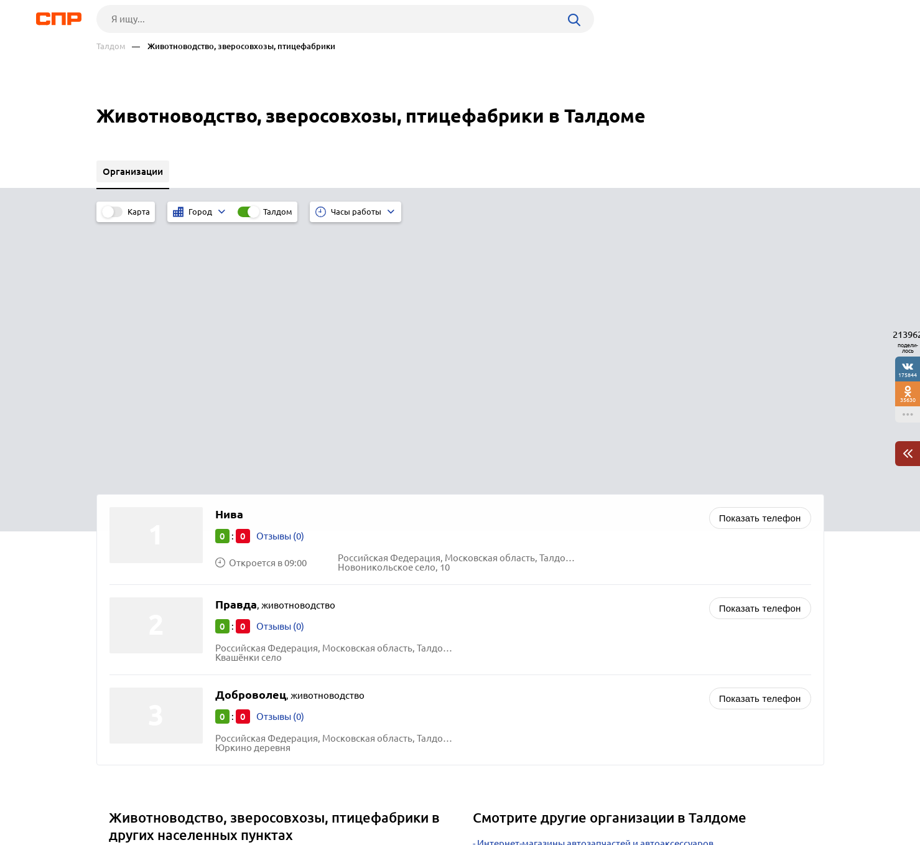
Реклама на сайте (284, 799)
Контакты (375, 799)
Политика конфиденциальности (263, 835)
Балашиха (135, 599)
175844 (907, 374)
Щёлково (133, 615)
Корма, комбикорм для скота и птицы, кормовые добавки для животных (637, 613)
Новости (196, 799)
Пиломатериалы (513, 644)
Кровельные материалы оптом (545, 628)
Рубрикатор (119, 799)
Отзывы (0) (280, 274)
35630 (908, 399)
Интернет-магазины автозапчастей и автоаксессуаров (595, 582)
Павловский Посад (154, 661)
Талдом (111, 46)
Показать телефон (760, 256)
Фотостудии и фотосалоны (536, 597)
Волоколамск (143, 646)
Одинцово (136, 630)
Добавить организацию (768, 798)
